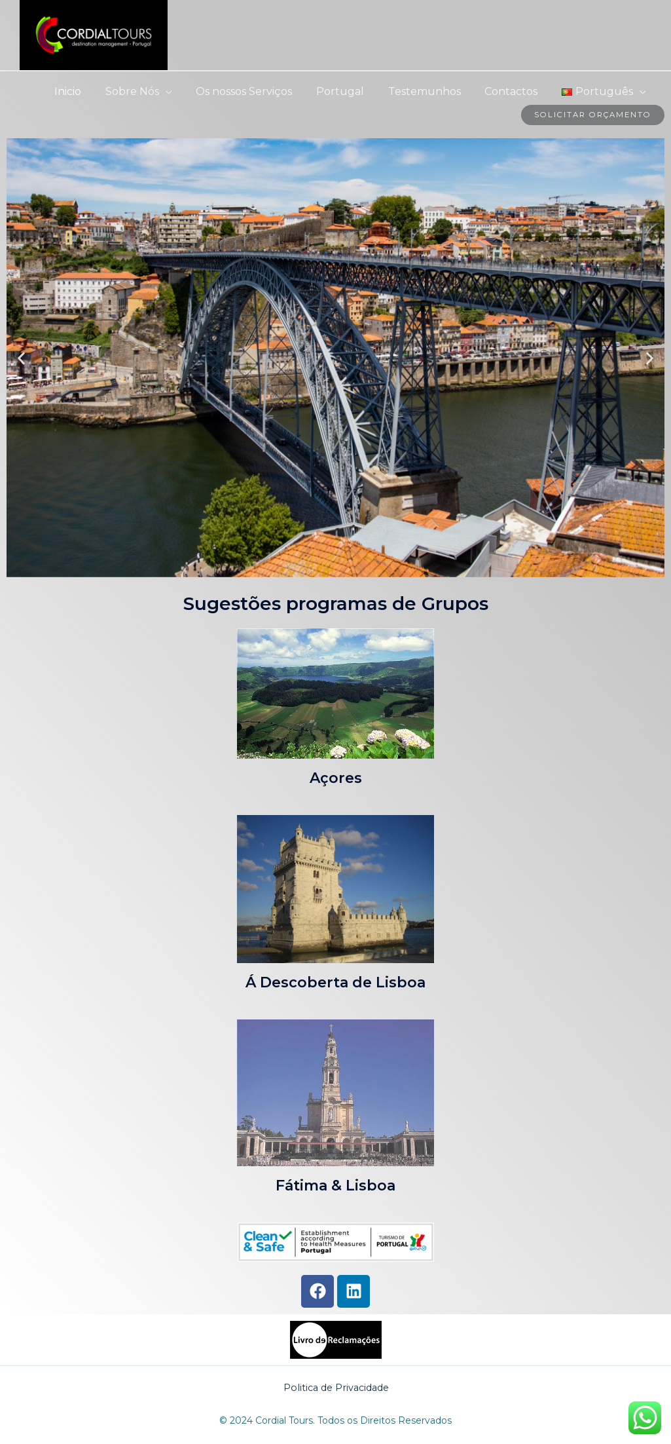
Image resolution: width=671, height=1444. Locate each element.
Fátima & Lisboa (335, 1186)
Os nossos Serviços (257, 91)
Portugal (350, 91)
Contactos (515, 91)
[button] (21, 359)
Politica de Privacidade (336, 1387)
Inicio (87, 91)
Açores (336, 778)
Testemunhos (431, 91)
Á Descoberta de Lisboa (335, 982)
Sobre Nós (148, 91)
